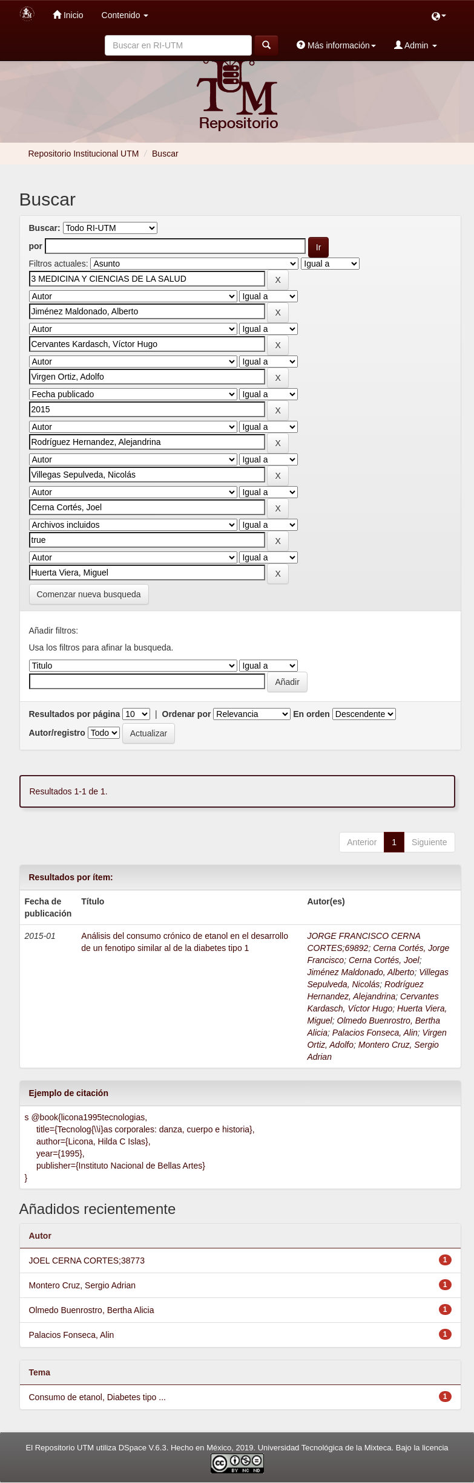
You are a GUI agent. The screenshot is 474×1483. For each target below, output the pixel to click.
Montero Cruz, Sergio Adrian (82, 1285)
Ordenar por (186, 714)
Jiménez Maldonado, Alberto (360, 972)
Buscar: (45, 228)
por (36, 246)
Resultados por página (74, 714)
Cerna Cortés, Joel (384, 960)
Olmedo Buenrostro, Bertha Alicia (91, 1310)
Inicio (68, 15)
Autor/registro (57, 733)
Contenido (125, 15)
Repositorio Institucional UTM (83, 153)
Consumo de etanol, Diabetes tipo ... (97, 1397)
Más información (336, 45)
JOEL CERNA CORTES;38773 (87, 1260)
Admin (415, 45)
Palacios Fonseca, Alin (375, 1032)
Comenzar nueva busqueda (89, 594)
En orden (311, 714)
